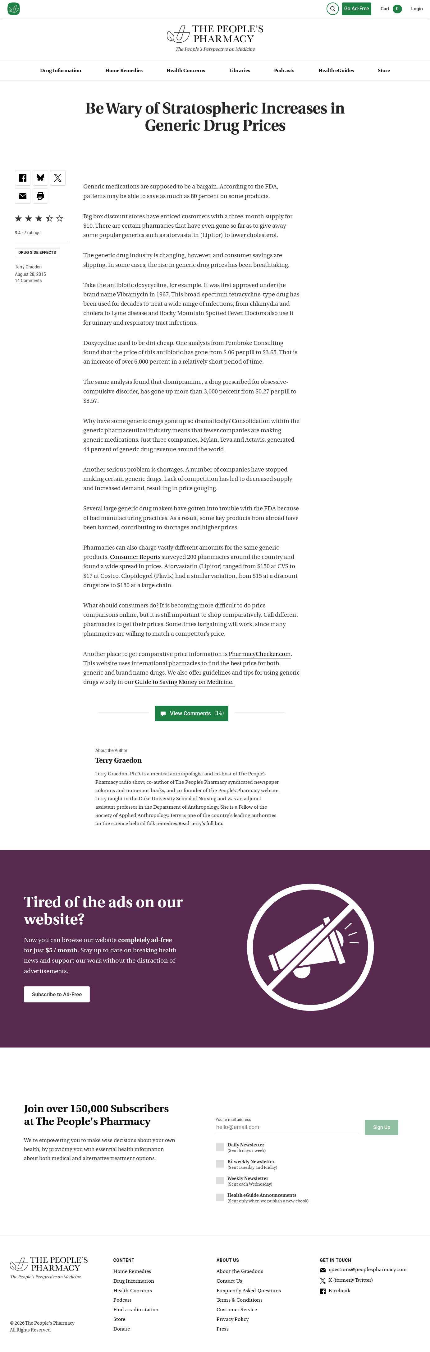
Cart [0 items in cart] (391, 9)
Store (384, 70)
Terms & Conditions (240, 1299)
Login (417, 9)
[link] (22, 178)
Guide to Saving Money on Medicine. (185, 682)
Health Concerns (186, 70)
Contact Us (229, 1280)
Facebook (335, 1291)
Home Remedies (124, 70)
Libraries (239, 70)
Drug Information (60, 70)
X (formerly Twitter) (346, 1280)
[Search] (333, 8)
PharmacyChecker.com (260, 654)
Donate (121, 1328)
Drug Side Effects (37, 252)
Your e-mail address (233, 1119)
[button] (40, 196)
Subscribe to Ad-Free (57, 994)
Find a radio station (136, 1309)
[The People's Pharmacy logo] (215, 35)
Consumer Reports (135, 557)
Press (223, 1328)
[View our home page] (13, 9)
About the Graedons (240, 1270)
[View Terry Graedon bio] (188, 761)
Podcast (122, 1299)
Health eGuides (336, 70)
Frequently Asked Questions (249, 1290)
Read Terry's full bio (200, 823)
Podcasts (284, 70)
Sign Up (381, 1126)
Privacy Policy (233, 1318)
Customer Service (237, 1309)
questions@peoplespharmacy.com (363, 1269)
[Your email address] (287, 1129)
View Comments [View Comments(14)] (191, 713)
